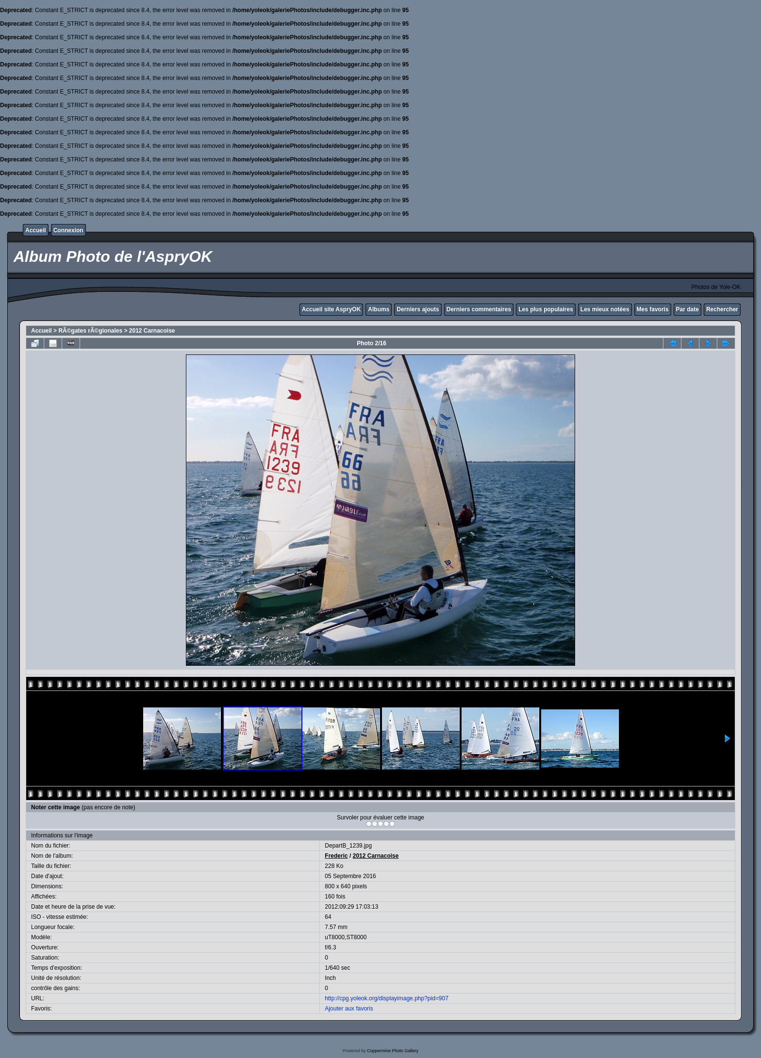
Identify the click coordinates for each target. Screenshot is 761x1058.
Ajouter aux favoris (349, 1008)
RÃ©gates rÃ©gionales (90, 330)
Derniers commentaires (479, 309)
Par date (687, 309)
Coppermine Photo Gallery (392, 1050)
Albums (378, 309)
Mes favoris (653, 309)
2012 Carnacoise (152, 330)
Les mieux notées (604, 309)
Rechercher (722, 309)
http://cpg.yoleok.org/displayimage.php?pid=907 (386, 998)
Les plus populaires (545, 309)
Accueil (35, 230)
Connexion (68, 230)
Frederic (336, 855)
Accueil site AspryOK (331, 309)
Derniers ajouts (418, 309)
